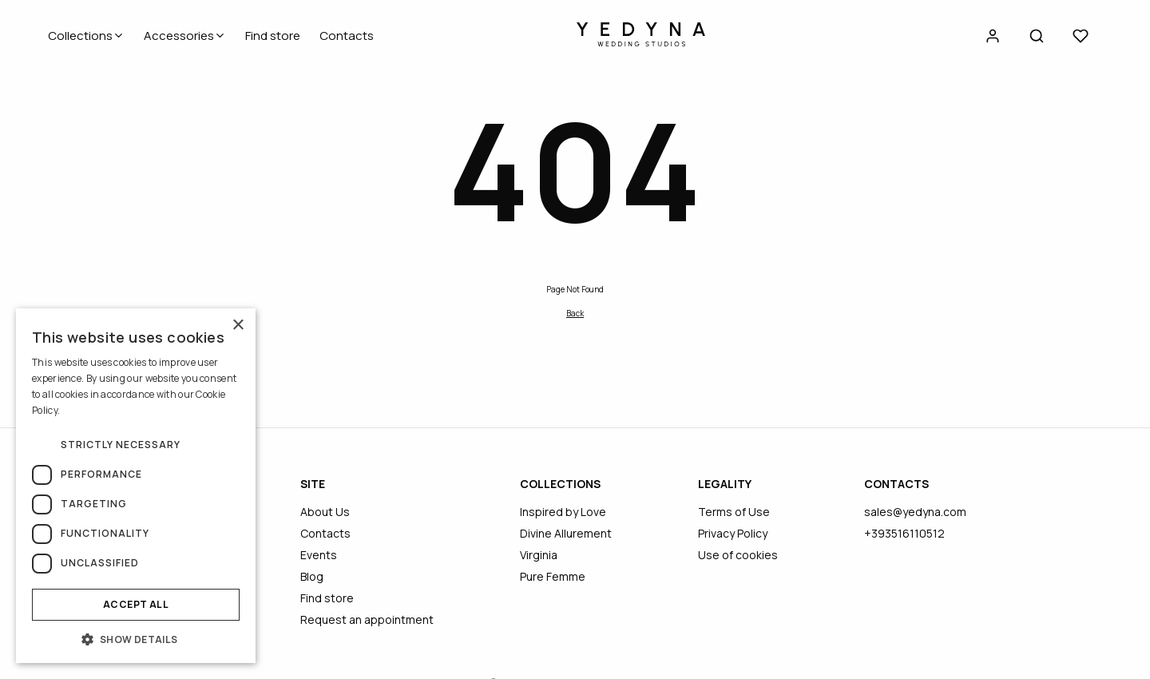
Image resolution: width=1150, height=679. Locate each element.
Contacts (346, 35)
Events (318, 554)
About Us (325, 511)
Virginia (538, 554)
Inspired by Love (563, 511)
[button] (136, 639)
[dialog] (136, 485)
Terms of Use (734, 511)
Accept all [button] (136, 604)
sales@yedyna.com (915, 511)
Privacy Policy (732, 533)
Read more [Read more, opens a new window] (85, 410)
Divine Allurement (566, 533)
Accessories (185, 35)
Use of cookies (738, 554)
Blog (311, 576)
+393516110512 (904, 533)
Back (575, 313)
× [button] (238, 326)
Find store (272, 35)
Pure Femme (552, 576)
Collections (86, 35)
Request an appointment (367, 619)
